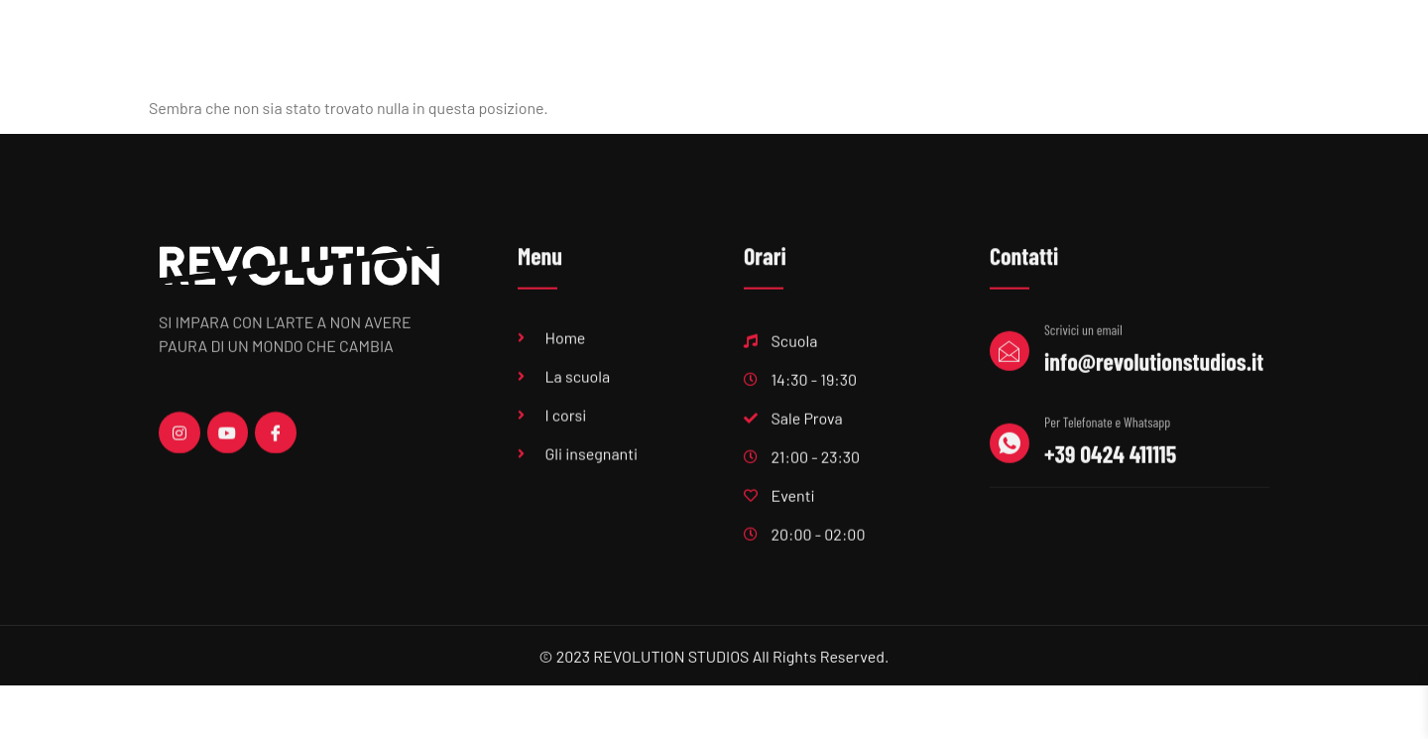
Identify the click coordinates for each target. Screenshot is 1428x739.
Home (522, 63)
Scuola (600, 63)
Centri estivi (1025, 63)
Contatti (1236, 63)
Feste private (1138, 63)
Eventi (936, 63)
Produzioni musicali (823, 63)
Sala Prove (694, 63)
